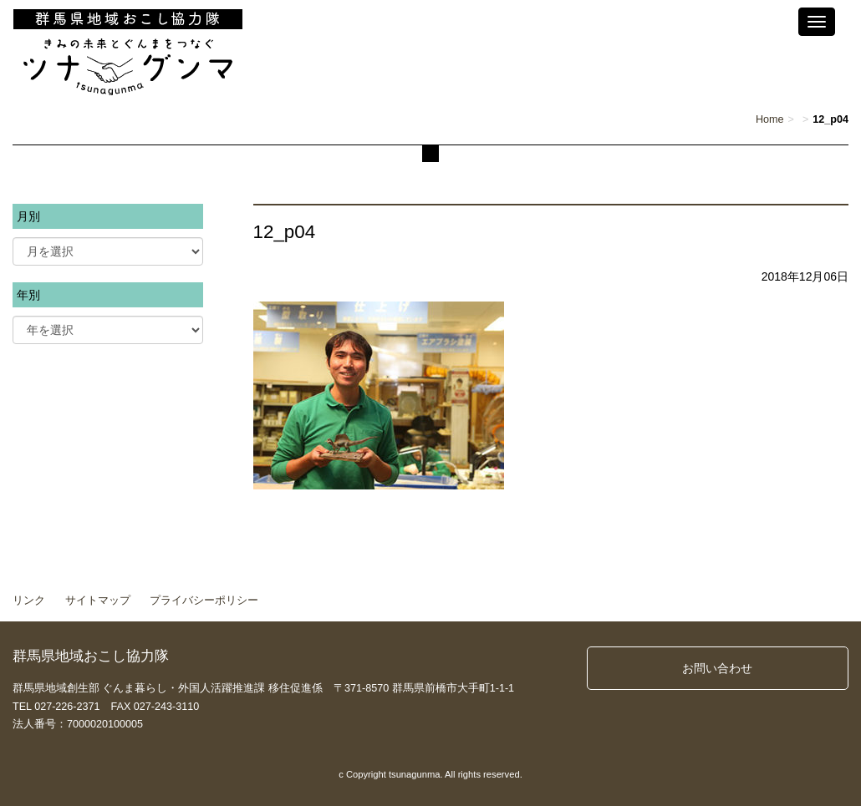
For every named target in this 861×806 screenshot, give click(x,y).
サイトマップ (97, 600)
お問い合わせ (717, 668)
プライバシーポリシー (204, 600)
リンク (29, 600)
